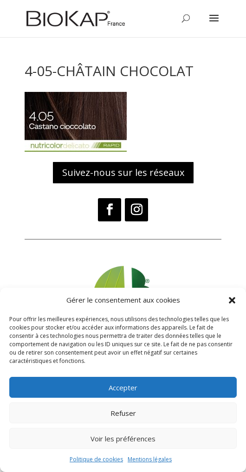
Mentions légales (150, 459)
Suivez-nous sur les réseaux (123, 172)
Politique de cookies (96, 459)
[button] (232, 300)
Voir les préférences (123, 438)
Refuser (123, 413)
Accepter (123, 387)
